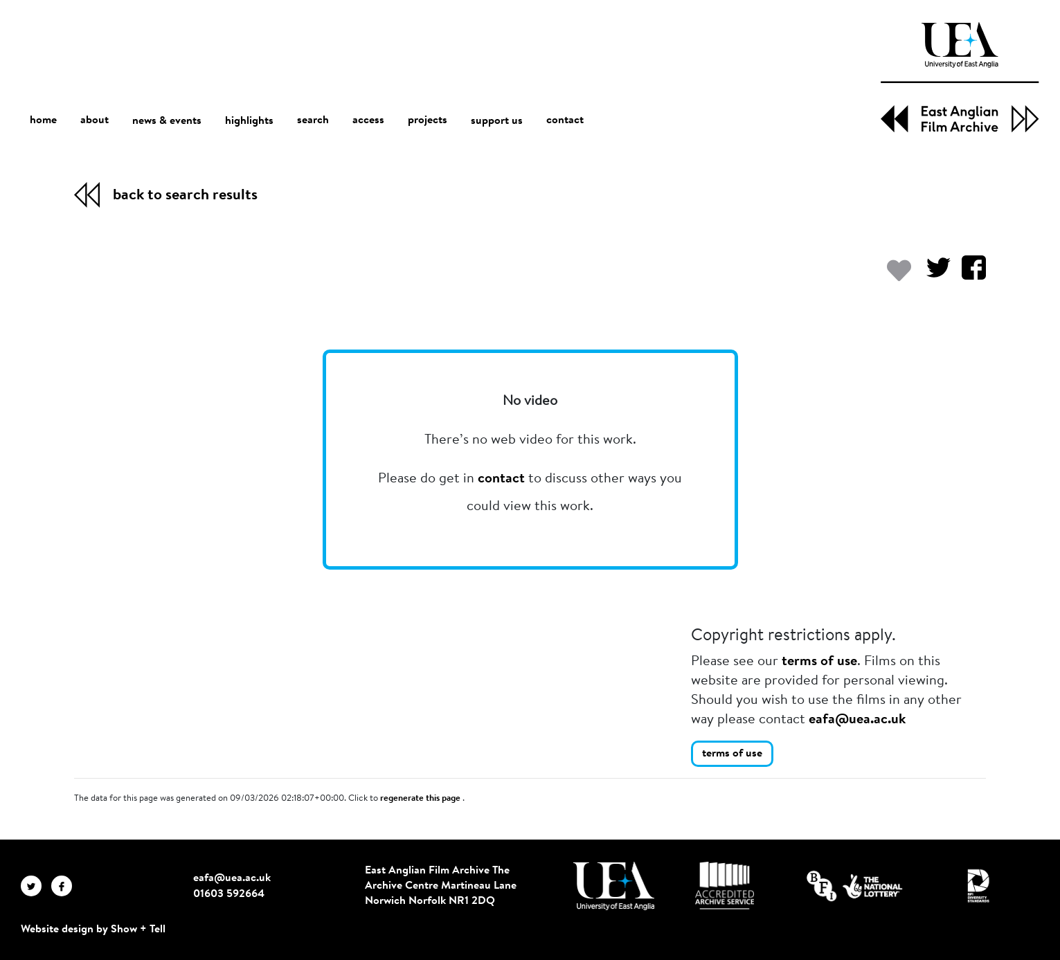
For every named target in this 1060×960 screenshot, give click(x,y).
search (313, 121)
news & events (166, 121)
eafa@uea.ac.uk (857, 720)
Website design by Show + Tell (93, 929)
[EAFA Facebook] (65, 885)
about (94, 121)
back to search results (185, 195)
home (43, 121)
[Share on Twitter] (933, 274)
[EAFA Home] (960, 77)
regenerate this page (421, 799)
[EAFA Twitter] (36, 885)
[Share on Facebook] (968, 274)
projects (427, 121)
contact (565, 121)
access (368, 121)
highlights (249, 121)
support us (497, 121)
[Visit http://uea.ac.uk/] (613, 886)
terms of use (819, 662)
